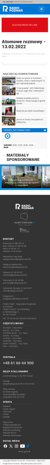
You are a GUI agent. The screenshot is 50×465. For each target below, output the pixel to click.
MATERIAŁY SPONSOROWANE (23, 157)
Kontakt (6, 417)
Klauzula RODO (9, 432)
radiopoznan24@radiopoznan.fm (17, 259)
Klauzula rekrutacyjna (12, 435)
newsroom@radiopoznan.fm (15, 267)
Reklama (6, 406)
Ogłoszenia (8, 422)
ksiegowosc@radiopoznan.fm (15, 298)
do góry (24, 451)
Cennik (6, 414)
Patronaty (7, 411)
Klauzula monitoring (11, 430)
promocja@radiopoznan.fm (15, 283)
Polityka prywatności (12, 424)
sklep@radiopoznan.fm (13, 384)
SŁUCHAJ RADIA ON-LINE (24, 24)
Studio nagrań (9, 409)
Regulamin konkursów (12, 427)
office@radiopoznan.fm (13, 290)
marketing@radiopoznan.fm (15, 275)
